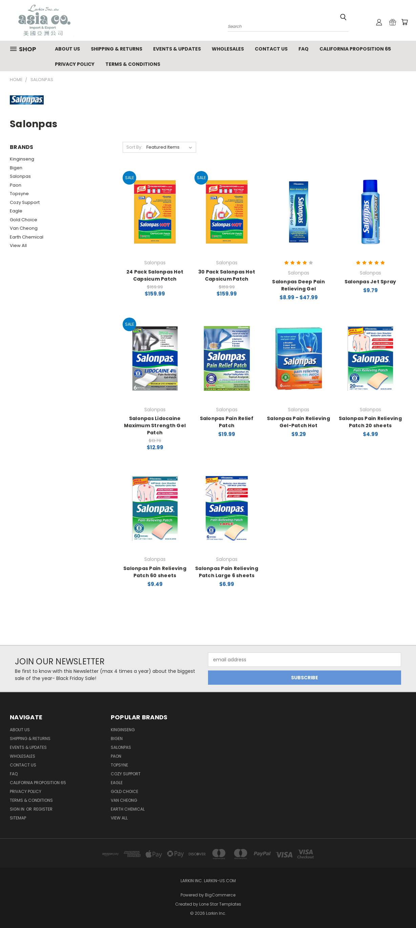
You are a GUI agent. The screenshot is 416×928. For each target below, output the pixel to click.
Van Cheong (24, 228)
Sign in (17, 809)
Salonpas (20, 176)
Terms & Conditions (132, 64)
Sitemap (18, 818)
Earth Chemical (26, 237)
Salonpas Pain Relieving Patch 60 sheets (154, 572)
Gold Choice (23, 219)
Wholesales (228, 48)
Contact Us (271, 48)
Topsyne (19, 193)
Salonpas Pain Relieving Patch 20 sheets (370, 422)
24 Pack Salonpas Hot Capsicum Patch (154, 275)
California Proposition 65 (355, 48)
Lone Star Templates (220, 904)
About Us (67, 48)
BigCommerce (220, 895)
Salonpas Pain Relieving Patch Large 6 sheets (226, 572)
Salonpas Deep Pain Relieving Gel (298, 285)
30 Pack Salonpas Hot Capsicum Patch (226, 275)
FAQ (303, 48)
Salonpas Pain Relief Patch (227, 422)
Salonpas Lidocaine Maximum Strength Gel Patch (155, 425)
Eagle (16, 211)
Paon (15, 185)
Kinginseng (22, 159)
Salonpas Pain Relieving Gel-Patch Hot (298, 422)
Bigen (16, 168)
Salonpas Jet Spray (370, 281)
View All (18, 245)
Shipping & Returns (116, 48)
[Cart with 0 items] (404, 22)
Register (43, 809)
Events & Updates (177, 48)
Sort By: (134, 147)
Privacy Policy (75, 64)
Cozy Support (25, 202)
